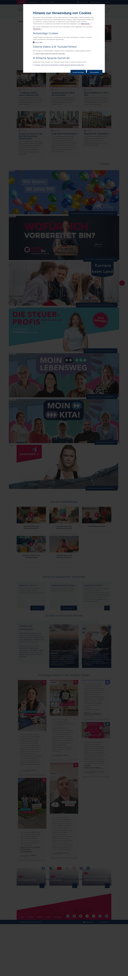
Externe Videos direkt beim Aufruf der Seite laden (49, 53)
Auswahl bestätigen (78, 72)
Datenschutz (74, 24)
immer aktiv (38, 42)
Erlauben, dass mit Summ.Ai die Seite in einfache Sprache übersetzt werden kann (59, 65)
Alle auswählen (94, 72)
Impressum (36, 29)
